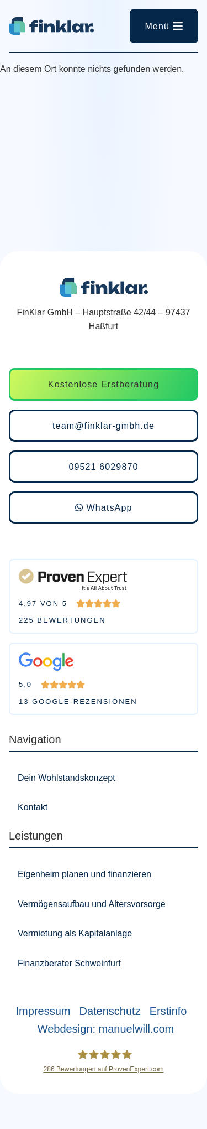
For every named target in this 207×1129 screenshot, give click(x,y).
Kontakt (32, 807)
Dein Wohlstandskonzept (66, 778)
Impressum (43, 1011)
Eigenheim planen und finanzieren (84, 874)
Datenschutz (109, 1011)
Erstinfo (168, 1011)
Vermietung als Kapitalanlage (75, 933)
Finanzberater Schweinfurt (69, 963)
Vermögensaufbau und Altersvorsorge (92, 904)
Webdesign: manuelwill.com (106, 1029)
